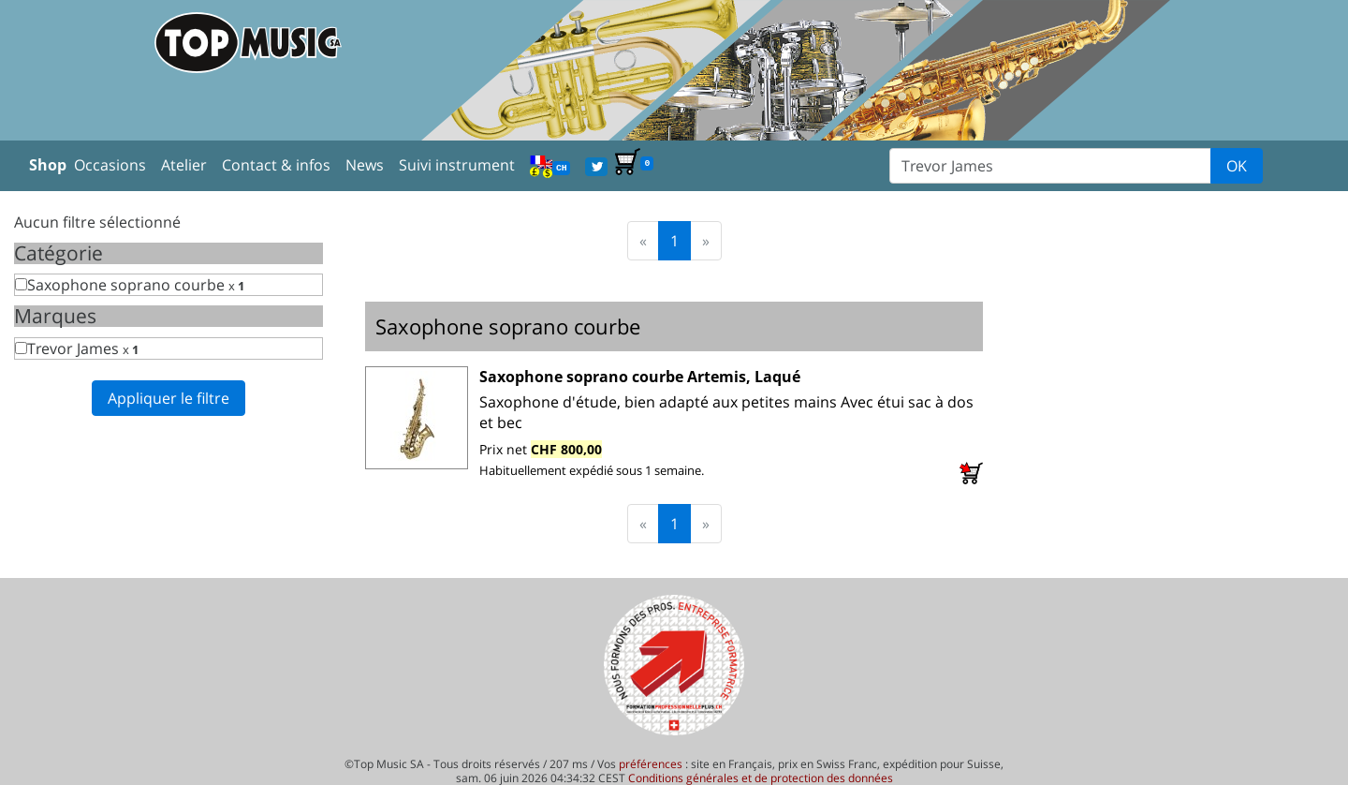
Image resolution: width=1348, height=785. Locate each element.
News (364, 165)
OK (1236, 166)
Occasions (110, 165)
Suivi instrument (457, 165)
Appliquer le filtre (168, 398)
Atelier (184, 165)
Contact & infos (276, 165)
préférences (650, 764)
